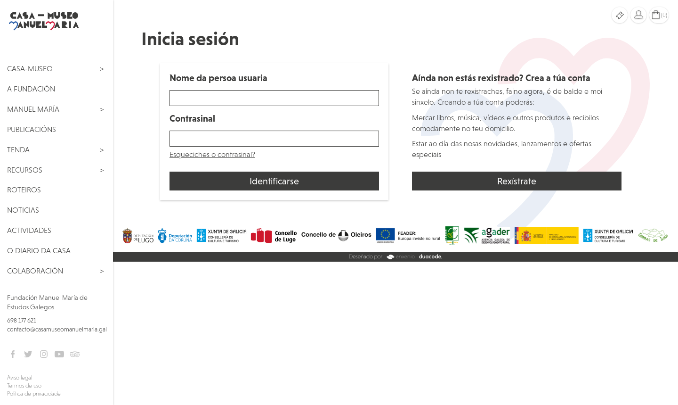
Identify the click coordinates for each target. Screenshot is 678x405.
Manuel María (33, 109)
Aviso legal (19, 377)
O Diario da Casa (39, 250)
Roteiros (24, 189)
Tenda (18, 149)
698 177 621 (21, 320)
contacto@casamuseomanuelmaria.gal (57, 329)
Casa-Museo (30, 68)
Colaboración (35, 270)
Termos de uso (24, 385)
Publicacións (31, 129)
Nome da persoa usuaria (218, 78)
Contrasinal (192, 118)
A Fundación (31, 88)
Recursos (24, 169)
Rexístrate (516, 181)
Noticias (23, 210)
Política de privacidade (34, 393)
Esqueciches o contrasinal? (212, 154)
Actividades (29, 230)
